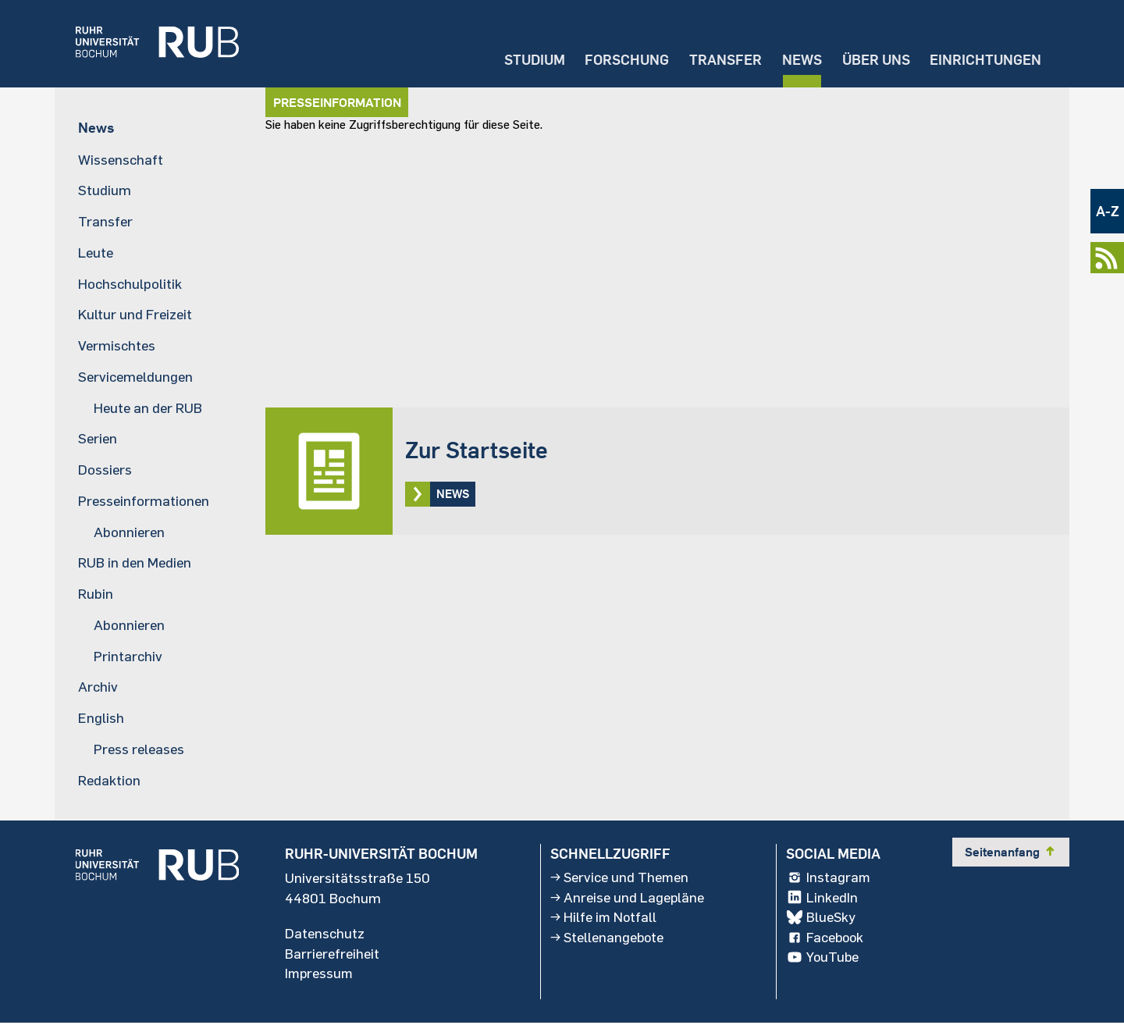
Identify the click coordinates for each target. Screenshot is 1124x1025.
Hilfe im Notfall (604, 918)
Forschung (622, 59)
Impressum (320, 975)
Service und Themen (620, 878)
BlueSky (821, 918)
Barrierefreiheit (332, 954)
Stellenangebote (608, 939)
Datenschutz (325, 934)
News (799, 59)
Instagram (828, 878)
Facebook (826, 939)
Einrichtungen (985, 59)
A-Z (1107, 211)
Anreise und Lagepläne (627, 898)
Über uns (874, 59)
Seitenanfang (1011, 852)
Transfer (721, 59)
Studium (528, 59)
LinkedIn (822, 898)
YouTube (823, 959)
